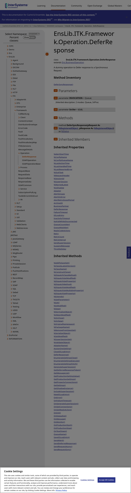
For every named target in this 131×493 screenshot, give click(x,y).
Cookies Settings (87, 484)
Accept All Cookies (106, 484)
